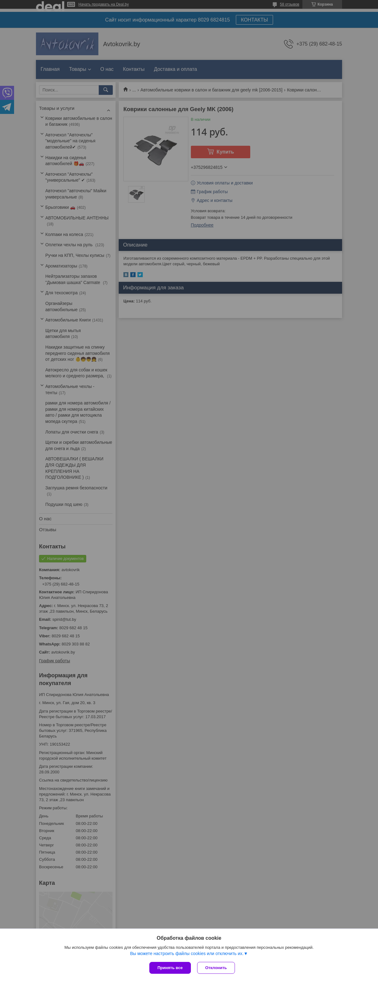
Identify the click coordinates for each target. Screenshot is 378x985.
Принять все (170, 967)
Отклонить (216, 967)
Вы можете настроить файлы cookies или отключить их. (186, 953)
